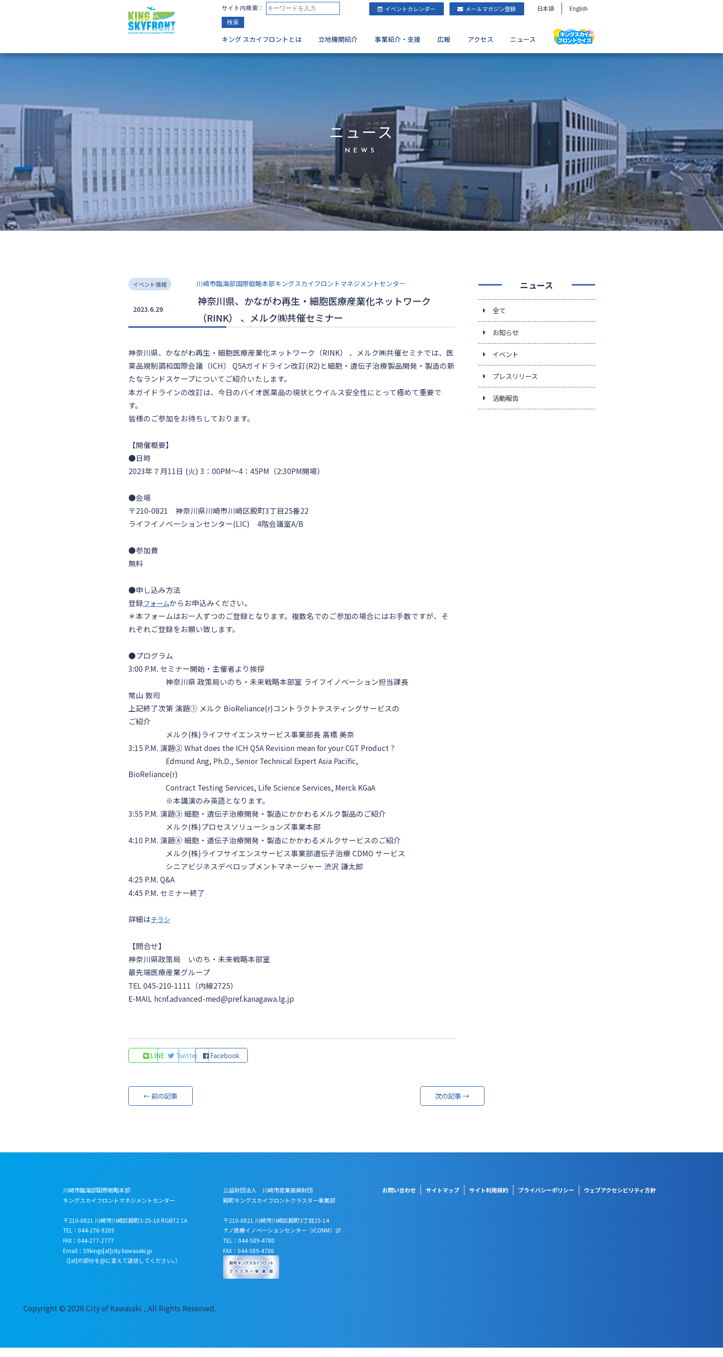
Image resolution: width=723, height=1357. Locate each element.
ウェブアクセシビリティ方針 (620, 1199)
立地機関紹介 (338, 40)
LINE (156, 1064)
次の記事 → (420, 1104)
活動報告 (507, 400)
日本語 (545, 8)
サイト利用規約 (488, 1199)
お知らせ (507, 330)
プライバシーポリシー (546, 1199)
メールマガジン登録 (486, 9)
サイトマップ (442, 1199)
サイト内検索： (243, 8)
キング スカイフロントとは (262, 40)
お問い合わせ (399, 1199)
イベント (507, 353)
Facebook (282, 1064)
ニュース (523, 40)
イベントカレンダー (406, 9)
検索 (233, 23)
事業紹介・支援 (398, 40)
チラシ (162, 926)
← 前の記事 (163, 1104)
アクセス (480, 40)
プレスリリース (518, 377)
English (578, 8)
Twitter (219, 1064)
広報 (443, 40)
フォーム (158, 604)
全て (499, 307)
